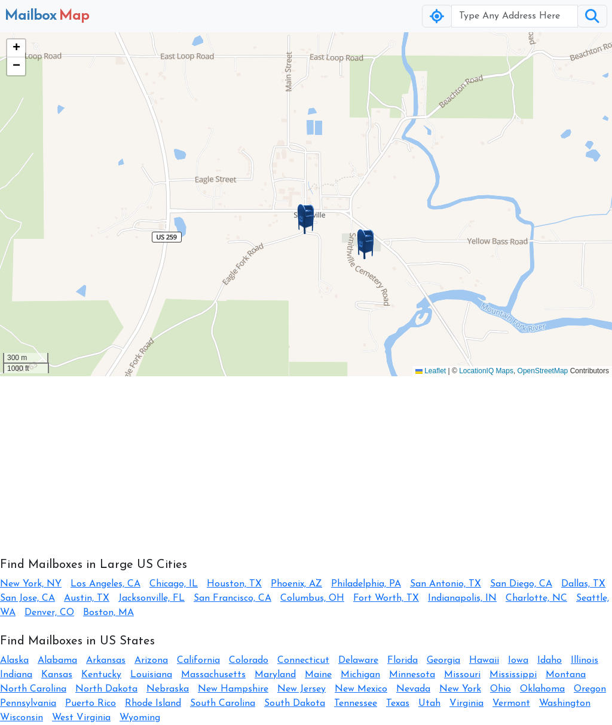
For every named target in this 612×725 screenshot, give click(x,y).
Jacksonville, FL (151, 598)
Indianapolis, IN (462, 598)
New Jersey (301, 689)
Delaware (358, 660)
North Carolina (33, 689)
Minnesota (412, 675)
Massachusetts (213, 675)
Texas (397, 703)
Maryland (275, 675)
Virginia (466, 703)
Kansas (56, 675)
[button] (306, 219)
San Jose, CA (27, 598)
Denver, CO (49, 613)
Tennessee (355, 703)
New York (460, 689)
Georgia (443, 660)
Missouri (462, 675)
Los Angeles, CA (105, 584)
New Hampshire (233, 689)
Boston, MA (108, 613)
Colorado (248, 660)
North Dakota (106, 689)
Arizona (151, 660)
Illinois (584, 660)
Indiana (16, 675)
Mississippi (513, 675)
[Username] (514, 16)
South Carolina (222, 703)
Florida (402, 660)
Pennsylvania (28, 703)
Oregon (590, 689)
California (198, 660)
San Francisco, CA (232, 598)
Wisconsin (21, 718)
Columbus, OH (312, 598)
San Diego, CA (521, 584)
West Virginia (81, 718)
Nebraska (167, 689)
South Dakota (294, 703)
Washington (564, 703)
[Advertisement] (306, 459)
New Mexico (361, 689)
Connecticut (303, 660)
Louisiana (151, 675)
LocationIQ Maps (486, 371)
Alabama (57, 660)
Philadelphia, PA (366, 584)
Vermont (511, 703)
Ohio (500, 689)
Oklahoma (542, 689)
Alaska (14, 660)
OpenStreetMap (543, 371)
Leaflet (430, 371)
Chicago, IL (173, 584)
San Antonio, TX (445, 584)
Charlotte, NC (536, 598)
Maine (318, 675)
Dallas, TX (583, 584)
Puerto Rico (90, 703)
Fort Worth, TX (386, 598)
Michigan (360, 675)
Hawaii (484, 660)
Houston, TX (234, 584)
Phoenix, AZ (296, 584)
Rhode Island (153, 703)
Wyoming (140, 718)
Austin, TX (86, 598)
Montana (566, 675)
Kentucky (101, 675)
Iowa (518, 660)
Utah (429, 703)
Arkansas (106, 660)
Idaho (549, 660)
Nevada (413, 689)
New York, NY (31, 584)
